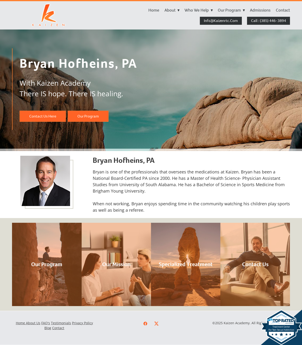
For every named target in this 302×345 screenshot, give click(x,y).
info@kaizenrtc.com (221, 20)
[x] (156, 323)
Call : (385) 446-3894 (268, 20)
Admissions (260, 10)
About (172, 10)
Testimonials (61, 323)
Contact (283, 10)
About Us (33, 323)
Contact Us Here (42, 116)
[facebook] (145, 323)
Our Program (231, 10)
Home (153, 10)
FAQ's (45, 323)
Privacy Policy (82, 323)
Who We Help (199, 10)
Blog (47, 328)
